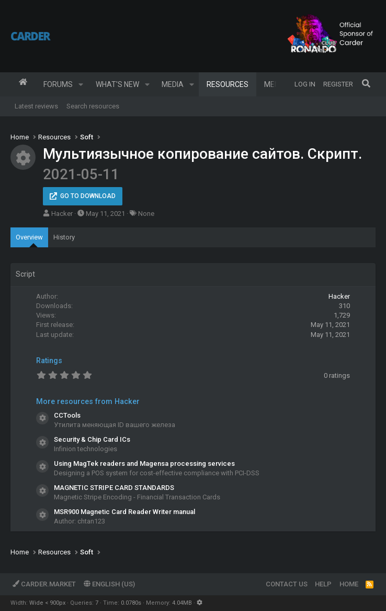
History (64, 237)
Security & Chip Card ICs (92, 439)
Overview (29, 237)
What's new (117, 84)
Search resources (92, 106)
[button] (81, 84)
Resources (227, 84)
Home (23, 84)
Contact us (287, 584)
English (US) (109, 584)
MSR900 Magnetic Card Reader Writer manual (124, 512)
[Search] (366, 84)
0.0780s (131, 602)
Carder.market (44, 584)
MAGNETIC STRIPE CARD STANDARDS (114, 488)
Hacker (62, 213)
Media (173, 84)
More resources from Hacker (88, 401)
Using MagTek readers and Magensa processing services (144, 463)
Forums (58, 84)
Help (323, 584)
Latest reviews (36, 106)
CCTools (67, 415)
